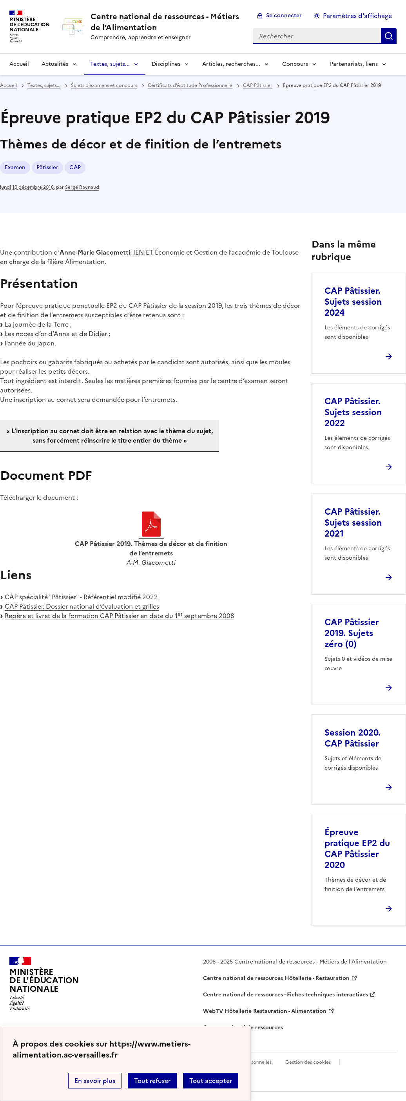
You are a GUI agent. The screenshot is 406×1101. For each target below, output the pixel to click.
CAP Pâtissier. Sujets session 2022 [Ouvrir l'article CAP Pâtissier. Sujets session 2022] (353, 412)
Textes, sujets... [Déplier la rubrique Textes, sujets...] (110, 64)
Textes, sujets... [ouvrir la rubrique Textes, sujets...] (43, 85)
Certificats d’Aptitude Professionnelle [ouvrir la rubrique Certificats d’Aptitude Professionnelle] (190, 85)
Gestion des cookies (308, 1062)
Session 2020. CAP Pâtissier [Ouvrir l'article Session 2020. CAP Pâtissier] (352, 738)
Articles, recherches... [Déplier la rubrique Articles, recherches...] (231, 64)
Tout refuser (152, 1080)
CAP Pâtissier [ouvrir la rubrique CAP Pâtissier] (257, 85)
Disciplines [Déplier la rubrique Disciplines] (166, 64)
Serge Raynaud (82, 187)
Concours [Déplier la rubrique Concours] (295, 64)
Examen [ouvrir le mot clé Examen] (15, 167)
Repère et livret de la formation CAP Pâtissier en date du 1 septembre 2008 (119, 615)
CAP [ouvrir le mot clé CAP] (75, 167)
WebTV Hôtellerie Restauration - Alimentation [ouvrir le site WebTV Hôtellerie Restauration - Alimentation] (264, 1011)
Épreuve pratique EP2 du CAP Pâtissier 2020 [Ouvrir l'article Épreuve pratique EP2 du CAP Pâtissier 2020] (357, 848)
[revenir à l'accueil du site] (165, 22)
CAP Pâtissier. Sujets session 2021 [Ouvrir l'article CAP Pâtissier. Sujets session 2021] (353, 522)
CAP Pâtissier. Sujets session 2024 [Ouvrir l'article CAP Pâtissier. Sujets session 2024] (353, 301)
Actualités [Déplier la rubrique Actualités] (55, 64)
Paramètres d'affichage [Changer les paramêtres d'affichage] (357, 15)
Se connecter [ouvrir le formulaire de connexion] (284, 15)
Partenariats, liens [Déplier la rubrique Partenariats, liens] (354, 64)
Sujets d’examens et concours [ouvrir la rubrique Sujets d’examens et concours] (104, 85)
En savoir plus (94, 1080)
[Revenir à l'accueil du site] (44, 984)
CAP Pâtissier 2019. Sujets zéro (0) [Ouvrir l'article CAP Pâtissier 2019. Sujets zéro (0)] (351, 633)
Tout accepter (210, 1080)
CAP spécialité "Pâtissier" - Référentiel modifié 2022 (81, 597)
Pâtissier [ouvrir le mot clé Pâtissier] (47, 167)
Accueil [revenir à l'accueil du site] (19, 64)
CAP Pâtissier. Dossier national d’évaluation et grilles (82, 606)
